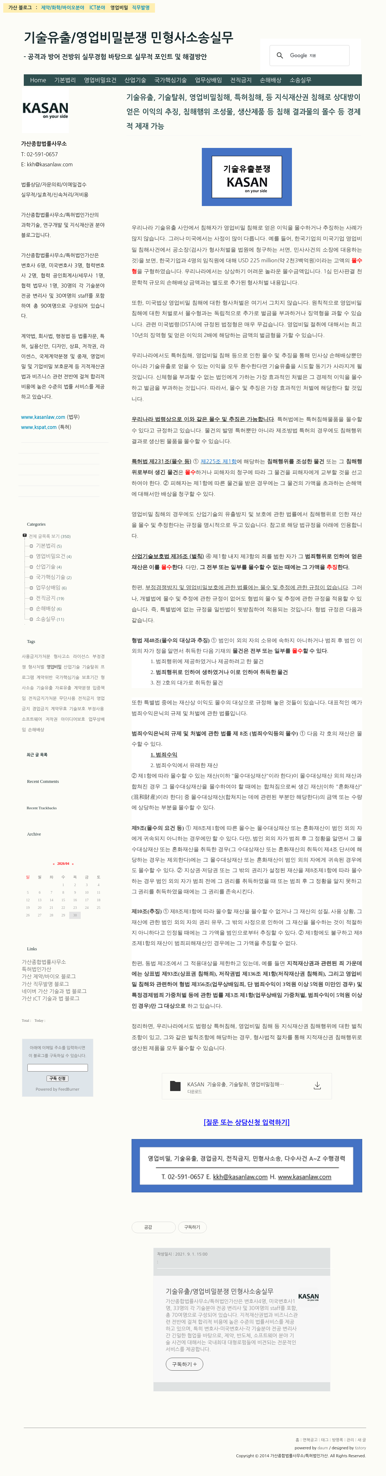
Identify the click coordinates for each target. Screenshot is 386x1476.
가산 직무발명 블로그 (45, 984)
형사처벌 (36, 667)
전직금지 (241, 80)
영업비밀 (53, 667)
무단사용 (67, 698)
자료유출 (63, 688)
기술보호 (77, 709)
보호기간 (90, 677)
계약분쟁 (82, 688)
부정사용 (96, 709)
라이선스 (81, 656)
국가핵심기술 (170, 80)
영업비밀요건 (100, 80)
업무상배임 (208, 80)
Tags (31, 641)
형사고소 (61, 656)
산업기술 (135, 80)
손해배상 (271, 80)
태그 (325, 1440)
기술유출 (44, 688)
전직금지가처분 (42, 698)
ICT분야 (97, 7)
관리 (350, 1440)
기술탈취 (90, 667)
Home (38, 80)
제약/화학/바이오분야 (62, 7)
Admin (58, 480)
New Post (58, 491)
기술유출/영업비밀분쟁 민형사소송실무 (129, 38)
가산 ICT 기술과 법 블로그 (51, 998)
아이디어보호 (73, 719)
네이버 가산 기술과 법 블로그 (54, 991)
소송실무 (301, 80)
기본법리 (65, 80)
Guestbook (58, 469)
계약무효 (59, 709)
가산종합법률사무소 (44, 962)
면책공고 (310, 1440)
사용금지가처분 (36, 656)
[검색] (308, 55)
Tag (58, 459)
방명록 (337, 1440)
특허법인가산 (37, 969)
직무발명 (141, 7)
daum (323, 1448)
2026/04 (63, 864)
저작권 (51, 719)
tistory (360, 1448)
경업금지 (40, 709)
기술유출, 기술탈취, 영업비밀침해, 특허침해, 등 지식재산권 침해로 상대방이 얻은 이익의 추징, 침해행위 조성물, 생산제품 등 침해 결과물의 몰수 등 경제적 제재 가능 (244, 112)
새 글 (362, 1440)
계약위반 (44, 677)
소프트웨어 (32, 719)
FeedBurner (68, 1089)
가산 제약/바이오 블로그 (49, 976)
